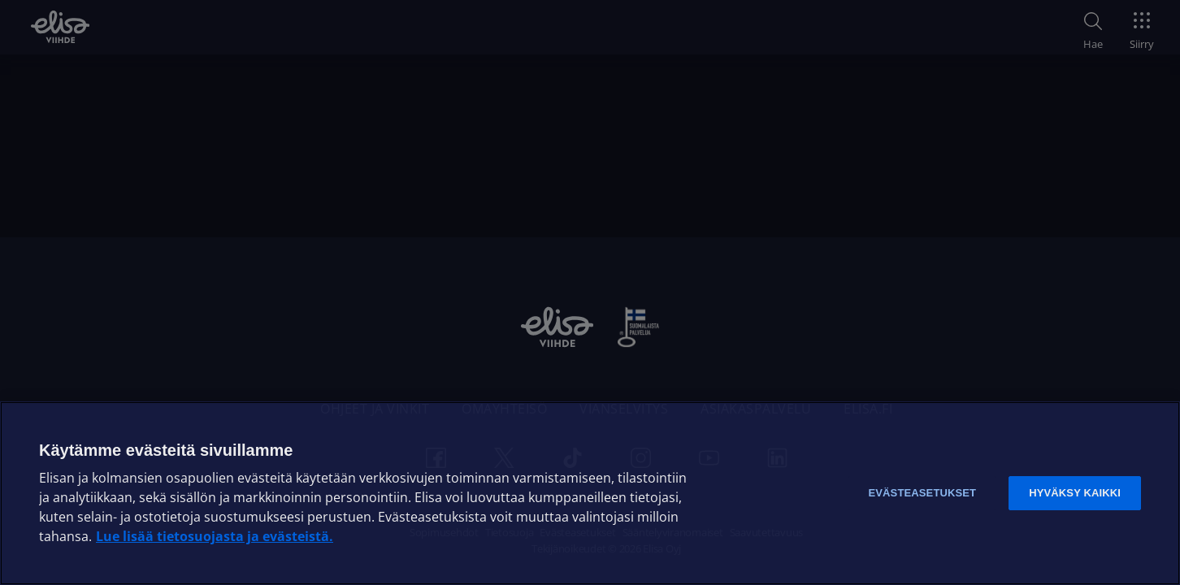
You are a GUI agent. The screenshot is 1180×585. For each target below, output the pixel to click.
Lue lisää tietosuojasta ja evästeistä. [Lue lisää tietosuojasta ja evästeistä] (214, 536)
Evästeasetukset (922, 493)
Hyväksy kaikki (1075, 493)
